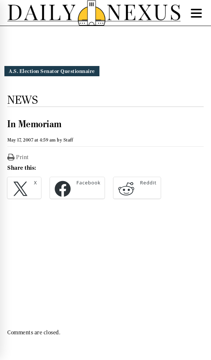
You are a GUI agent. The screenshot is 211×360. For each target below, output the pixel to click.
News (22, 99)
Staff (68, 140)
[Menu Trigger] (196, 12)
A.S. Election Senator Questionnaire (52, 71)
